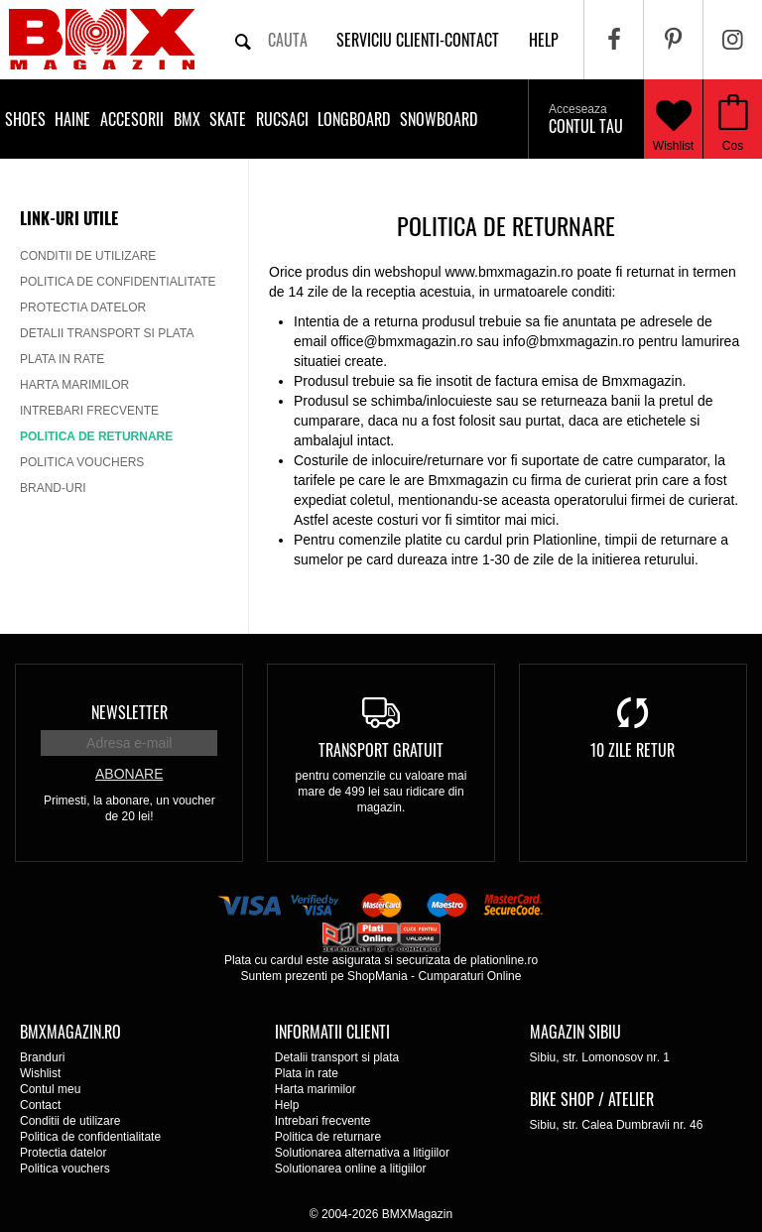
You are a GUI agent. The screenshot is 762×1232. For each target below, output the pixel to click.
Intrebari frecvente (89, 411)
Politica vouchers (82, 462)
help (544, 40)
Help (287, 1105)
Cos (732, 146)
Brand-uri (53, 488)
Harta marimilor (74, 385)
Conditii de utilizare (88, 256)
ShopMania (377, 976)
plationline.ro (504, 960)
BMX (187, 119)
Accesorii (132, 119)
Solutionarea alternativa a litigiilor (362, 1153)
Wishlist (673, 119)
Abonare (129, 774)
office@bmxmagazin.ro (401, 341)
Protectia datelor (83, 307)
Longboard (354, 119)
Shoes (25, 119)
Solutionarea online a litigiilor (351, 1168)
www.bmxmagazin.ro (508, 272)
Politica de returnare (96, 436)
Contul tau (586, 120)
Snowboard (438, 119)
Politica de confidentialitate (118, 282)
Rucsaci (282, 119)
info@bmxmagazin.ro (569, 341)
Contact (40, 1105)
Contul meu (50, 1089)
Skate (227, 119)
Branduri (42, 1057)
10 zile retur (632, 750)
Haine (72, 119)
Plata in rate (62, 359)
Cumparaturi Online (469, 976)
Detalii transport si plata (106, 333)
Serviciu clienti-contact (417, 40)
